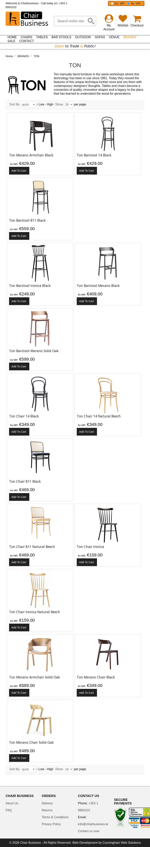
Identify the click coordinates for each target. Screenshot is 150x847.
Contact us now (88, 831)
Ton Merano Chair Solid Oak (31, 742)
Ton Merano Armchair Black (31, 155)
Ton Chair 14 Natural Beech (99, 416)
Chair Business (30, 842)
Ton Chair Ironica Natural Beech (34, 612)
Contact (26, 41)
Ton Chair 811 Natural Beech (32, 546)
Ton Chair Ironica (90, 546)
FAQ (9, 810)
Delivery (47, 803)
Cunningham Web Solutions (122, 842)
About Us (12, 803)
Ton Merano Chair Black (96, 677)
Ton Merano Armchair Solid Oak (34, 677)
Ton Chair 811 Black (25, 481)
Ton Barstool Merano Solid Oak (34, 350)
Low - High (44, 104)
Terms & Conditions (55, 817)
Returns (47, 810)
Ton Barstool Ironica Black (30, 285)
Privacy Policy (51, 824)
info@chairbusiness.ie (93, 824)
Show (59, 104)
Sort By (14, 104)
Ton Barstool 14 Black (94, 155)
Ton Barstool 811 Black (27, 220)
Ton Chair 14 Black (24, 416)
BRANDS (23, 56)
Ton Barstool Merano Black (98, 285)
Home (9, 56)
